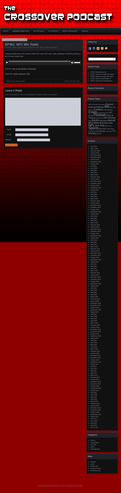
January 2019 (94, 327)
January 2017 (94, 379)
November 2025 (95, 157)
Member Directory (21, 31)
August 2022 (94, 238)
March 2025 (94, 175)
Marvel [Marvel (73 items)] (111, 120)
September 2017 (95, 362)
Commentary (94, 442)
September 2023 (95, 212)
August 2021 (94, 262)
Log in (92, 464)
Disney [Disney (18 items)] (90, 115)
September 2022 (95, 236)
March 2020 (94, 297)
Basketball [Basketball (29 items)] (92, 107)
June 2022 (93, 240)
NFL (37, 47)
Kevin (11, 40)
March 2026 (94, 148)
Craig (24, 47)
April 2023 (93, 220)
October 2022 (94, 233)
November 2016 (95, 384)
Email (8, 134)
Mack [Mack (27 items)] (105, 120)
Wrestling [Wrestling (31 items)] (92, 133)
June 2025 (93, 168)
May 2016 (93, 397)
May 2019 (93, 318)
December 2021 (95, 253)
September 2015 (95, 414)
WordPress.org (95, 470)
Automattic (79, 486)
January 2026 (94, 153)
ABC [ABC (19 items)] (90, 104)
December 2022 (95, 229)
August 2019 (94, 312)
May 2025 (93, 170)
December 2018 (95, 329)
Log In (5, 31)
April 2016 (93, 399)
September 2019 (95, 310)
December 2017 (95, 355)
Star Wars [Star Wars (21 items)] (102, 129)
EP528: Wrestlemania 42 (98, 72)
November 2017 (95, 358)
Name (8, 129)
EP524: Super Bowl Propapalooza (101, 81)
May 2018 (93, 345)
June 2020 (93, 290)
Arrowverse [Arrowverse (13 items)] (95, 104)
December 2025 (95, 155)
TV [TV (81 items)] (114, 131)
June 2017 (93, 369)
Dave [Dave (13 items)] (107, 113)
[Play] (7, 62)
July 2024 (93, 192)
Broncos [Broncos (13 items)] (90, 110)
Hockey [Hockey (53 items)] (111, 117)
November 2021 (95, 255)
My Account (39, 31)
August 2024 (94, 190)
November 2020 (95, 279)
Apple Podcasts (19, 74)
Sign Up (85, 31)
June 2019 (93, 316)
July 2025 (93, 166)
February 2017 (95, 377)
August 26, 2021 (21, 40)
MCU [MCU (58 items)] (91, 123)
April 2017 (93, 373)
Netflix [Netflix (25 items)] (110, 123)
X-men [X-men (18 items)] (99, 133)
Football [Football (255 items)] (99, 115)
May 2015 (93, 423)
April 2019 (93, 321)
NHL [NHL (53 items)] (97, 125)
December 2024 (95, 181)
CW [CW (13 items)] (98, 113)
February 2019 (95, 325)
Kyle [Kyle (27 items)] (101, 120)
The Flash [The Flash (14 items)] (109, 131)
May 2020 (93, 292)
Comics (92, 440)
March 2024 (94, 199)
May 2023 (93, 218)
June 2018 (93, 342)
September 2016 (95, 388)
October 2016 (94, 386)
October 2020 (94, 281)
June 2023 (93, 216)
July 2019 (93, 314)
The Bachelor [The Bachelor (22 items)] (100, 131)
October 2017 (94, 360)
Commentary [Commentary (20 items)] (108, 110)
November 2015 (95, 410)
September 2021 (95, 260)
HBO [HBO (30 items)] (105, 118)
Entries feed (94, 466)
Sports (14, 47)
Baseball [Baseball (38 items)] (110, 104)
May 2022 (93, 242)
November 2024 (95, 183)
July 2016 (93, 393)
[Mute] (72, 62)
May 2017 (93, 371)
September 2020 (95, 284)
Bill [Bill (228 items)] (107, 106)
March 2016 (94, 401)
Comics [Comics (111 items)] (98, 109)
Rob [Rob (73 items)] (102, 125)
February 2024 (95, 201)
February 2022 (95, 249)
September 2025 (95, 162)
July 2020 (93, 288)
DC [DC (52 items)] (111, 112)
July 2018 (93, 340)
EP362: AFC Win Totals (72, 81)
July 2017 (93, 366)
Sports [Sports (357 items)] (93, 128)
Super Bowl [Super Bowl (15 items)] (110, 129)
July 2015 (93, 419)
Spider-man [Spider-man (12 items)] (108, 126)
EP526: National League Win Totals (101, 76)
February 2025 (95, 177)
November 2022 (95, 231)
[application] (43, 62)
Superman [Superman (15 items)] (91, 131)
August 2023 (94, 214)
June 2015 (93, 421)
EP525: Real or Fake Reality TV (100, 79)
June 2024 (93, 194)
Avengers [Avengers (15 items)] (102, 104)
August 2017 (94, 364)
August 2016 (94, 390)
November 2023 (95, 207)
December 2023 (95, 205)
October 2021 (94, 257)
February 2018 (95, 351)
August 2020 (94, 286)
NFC (34, 47)
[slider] (39, 61)
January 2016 (94, 406)
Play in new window (19, 69)
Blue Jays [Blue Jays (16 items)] (112, 107)
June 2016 (93, 395)
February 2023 (95, 225)
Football (29, 47)
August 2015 (94, 416)
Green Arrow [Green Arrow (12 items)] (99, 118)
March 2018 (94, 349)
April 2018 (93, 347)
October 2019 (94, 308)
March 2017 (94, 375)
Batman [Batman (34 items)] (100, 107)
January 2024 (94, 203)
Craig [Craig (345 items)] (92, 112)
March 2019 (94, 323)
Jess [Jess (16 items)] (89, 121)
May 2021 (93, 266)
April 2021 (93, 268)
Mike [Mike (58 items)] (96, 123)
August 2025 (94, 164)
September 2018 (95, 336)
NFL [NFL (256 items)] (91, 125)
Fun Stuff (93, 445)
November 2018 (95, 331)
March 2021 (94, 270)
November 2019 (95, 305)
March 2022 (94, 247)
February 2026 (95, 151)
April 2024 (93, 196)
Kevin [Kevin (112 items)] (95, 120)
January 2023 (94, 227)
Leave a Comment (51, 47)
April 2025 (93, 172)
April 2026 (93, 146)
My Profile (53, 31)
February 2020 (95, 299)
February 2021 (95, 273)
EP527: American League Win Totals (102, 74)
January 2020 (94, 301)
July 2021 (93, 264)
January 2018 (94, 353)
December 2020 (95, 277)
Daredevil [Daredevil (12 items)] (102, 113)
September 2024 (95, 188)
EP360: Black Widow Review (15, 81)
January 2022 (94, 251)
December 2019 (95, 303)
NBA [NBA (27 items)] (106, 123)
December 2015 (95, 408)
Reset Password (70, 31)
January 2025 (94, 179)
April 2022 (93, 244)
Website (8, 140)
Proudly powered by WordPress (49, 486)
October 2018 (94, 334)
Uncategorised (95, 449)
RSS (28, 74)
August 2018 (94, 338)
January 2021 (94, 275)
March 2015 (94, 427)
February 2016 (95, 403)
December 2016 (95, 382)
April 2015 (93, 425)
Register (93, 462)
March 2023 (94, 223)
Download (32, 69)
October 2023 (94, 209)
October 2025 (94, 159)
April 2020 (93, 294)
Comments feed (95, 468)
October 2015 (94, 412)
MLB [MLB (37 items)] (101, 123)
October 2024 (94, 186)
